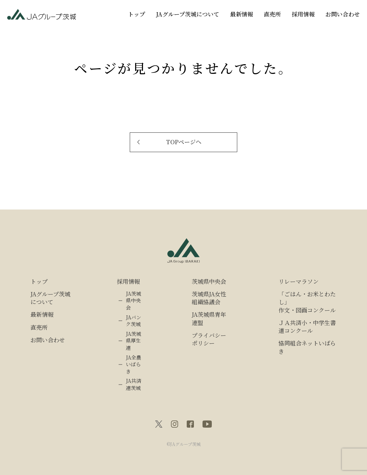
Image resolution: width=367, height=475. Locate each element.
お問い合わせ (342, 14)
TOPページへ (183, 142)
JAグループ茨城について (187, 14)
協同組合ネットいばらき (307, 347)
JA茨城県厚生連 (133, 340)
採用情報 (303, 14)
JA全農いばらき (133, 364)
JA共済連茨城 (133, 384)
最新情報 (241, 14)
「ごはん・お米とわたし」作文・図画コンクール (307, 302)
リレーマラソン (298, 282)
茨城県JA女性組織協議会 (209, 298)
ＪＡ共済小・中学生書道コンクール (307, 327)
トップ (136, 14)
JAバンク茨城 (133, 321)
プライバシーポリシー (209, 339)
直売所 (272, 14)
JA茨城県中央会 (133, 300)
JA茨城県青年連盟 (209, 318)
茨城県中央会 (209, 282)
